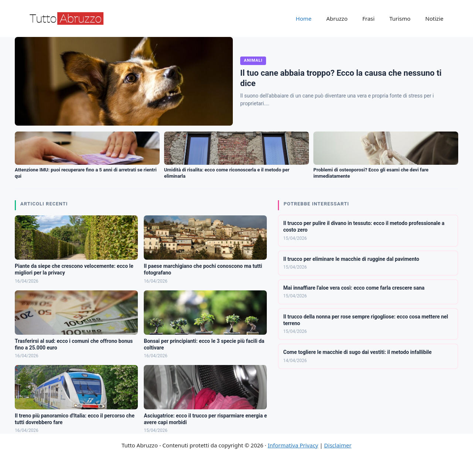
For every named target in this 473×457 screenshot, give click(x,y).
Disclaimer (337, 445)
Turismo (400, 18)
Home (304, 18)
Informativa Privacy (293, 445)
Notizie (434, 18)
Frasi (368, 18)
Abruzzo (336, 18)
